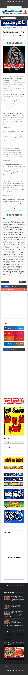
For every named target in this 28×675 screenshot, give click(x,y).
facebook (22, 286)
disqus (14, 286)
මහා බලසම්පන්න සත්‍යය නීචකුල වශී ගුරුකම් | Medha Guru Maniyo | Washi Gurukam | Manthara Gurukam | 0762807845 (13, 622)
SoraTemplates (10, 666)
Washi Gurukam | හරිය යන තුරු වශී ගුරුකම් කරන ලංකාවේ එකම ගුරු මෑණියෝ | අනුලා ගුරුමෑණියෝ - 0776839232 (14, 599)
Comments (21, 349)
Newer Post (5, 282)
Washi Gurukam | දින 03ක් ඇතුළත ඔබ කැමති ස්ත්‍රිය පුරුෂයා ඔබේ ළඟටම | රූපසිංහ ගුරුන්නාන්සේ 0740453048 (14, 614)
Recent (6, 349)
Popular (14, 349)
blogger (6, 286)
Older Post (22, 282)
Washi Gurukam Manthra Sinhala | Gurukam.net (16, 606)
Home (4, 27)
